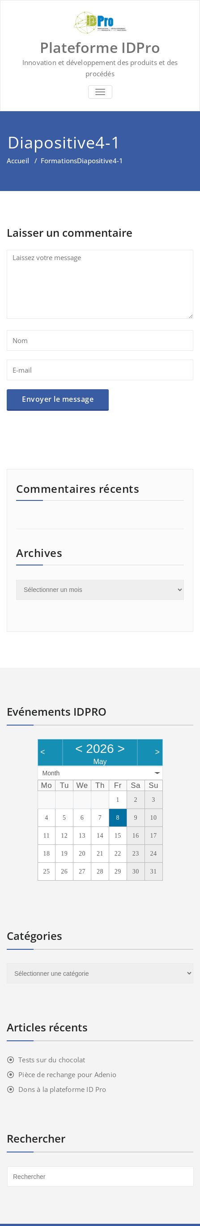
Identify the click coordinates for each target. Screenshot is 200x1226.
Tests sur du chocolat (51, 1059)
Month (51, 773)
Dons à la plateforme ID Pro (62, 1089)
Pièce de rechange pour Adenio (67, 1074)
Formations (59, 160)
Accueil (18, 160)
